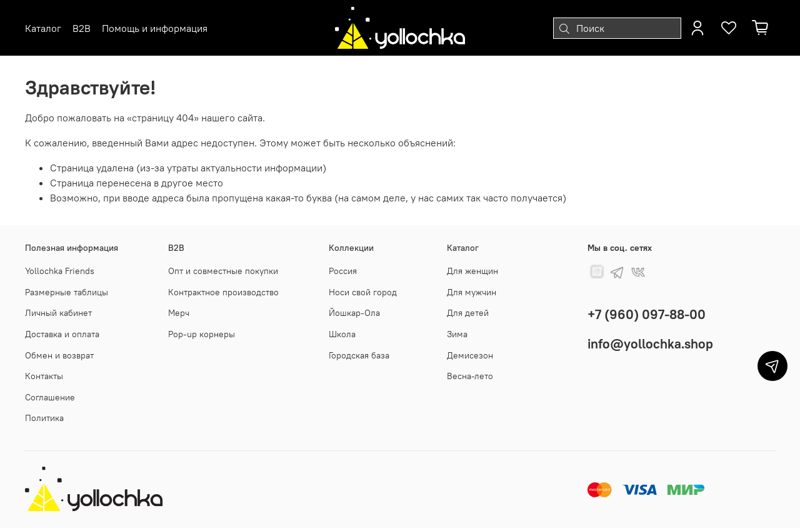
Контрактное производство (223, 292)
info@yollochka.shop (650, 343)
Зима (457, 334)
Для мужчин (471, 292)
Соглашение (50, 397)
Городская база (359, 355)
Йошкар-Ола (354, 312)
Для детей (468, 312)
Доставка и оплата (62, 334)
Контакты (44, 376)
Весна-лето (470, 376)
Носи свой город (363, 292)
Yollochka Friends (59, 271)
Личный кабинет (58, 312)
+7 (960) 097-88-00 (647, 314)
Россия (343, 271)
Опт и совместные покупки (223, 271)
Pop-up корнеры (201, 334)
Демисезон (470, 355)
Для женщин (472, 271)
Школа (342, 334)
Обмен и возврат (59, 355)
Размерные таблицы (66, 292)
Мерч (178, 312)
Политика (44, 418)
